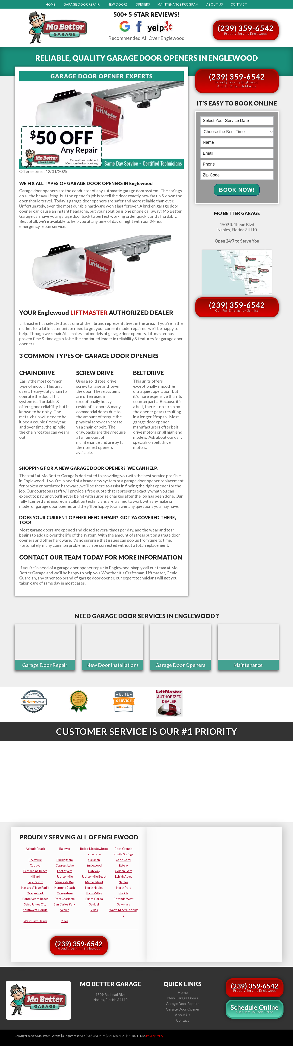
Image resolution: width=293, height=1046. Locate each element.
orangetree (64, 892)
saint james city (35, 903)
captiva (35, 865)
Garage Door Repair (81, 4)
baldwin (64, 848)
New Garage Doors (182, 997)
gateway (94, 870)
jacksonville (65, 876)
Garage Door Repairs (182, 1003)
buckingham (65, 859)
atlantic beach (35, 848)
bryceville (35, 859)
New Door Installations (112, 665)
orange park (35, 892)
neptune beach (64, 887)
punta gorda (94, 898)
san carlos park (64, 903)
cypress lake (65, 865)
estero (123, 865)
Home (51, 4)
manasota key (64, 881)
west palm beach (35, 920)
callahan (94, 859)
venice (64, 909)
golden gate (123, 870)
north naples (94, 887)
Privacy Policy (154, 1035)
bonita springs (123, 853)
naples (123, 881)
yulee (64, 920)
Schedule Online (254, 1008)
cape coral (123, 859)
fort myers (64, 870)
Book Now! (237, 190)
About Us (214, 4)
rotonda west (123, 898)
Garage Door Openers (180, 665)
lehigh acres (123, 876)
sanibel (94, 903)
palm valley (94, 892)
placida (123, 892)
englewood (94, 865)
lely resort (35, 881)
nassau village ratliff (35, 887)
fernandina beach (35, 870)
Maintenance (248, 665)
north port (123, 887)
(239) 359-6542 (246, 29)
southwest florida (35, 909)
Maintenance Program (178, 4)
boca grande (123, 848)
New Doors (118, 4)
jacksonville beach (94, 876)
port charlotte (65, 898)
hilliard (35, 876)
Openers (142, 4)
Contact (239, 4)
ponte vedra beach (35, 898)
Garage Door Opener (182, 1008)
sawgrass (123, 903)
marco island (94, 881)
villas (94, 909)
